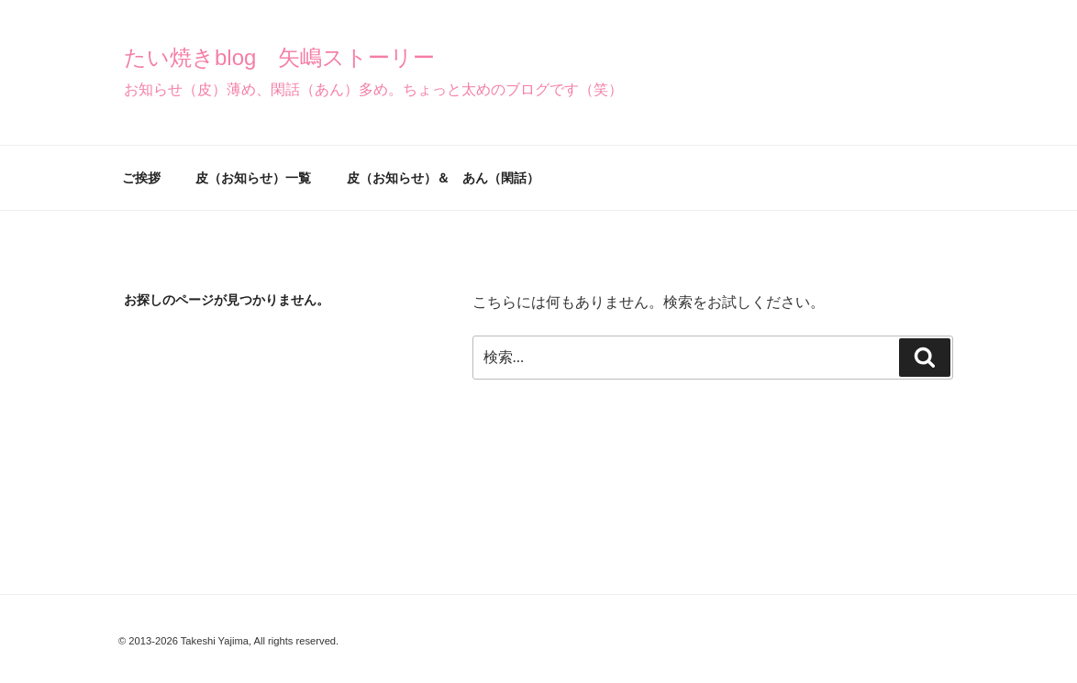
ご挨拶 (141, 178)
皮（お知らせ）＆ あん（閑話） (443, 178)
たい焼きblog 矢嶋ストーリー (279, 57)
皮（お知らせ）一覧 (253, 178)
